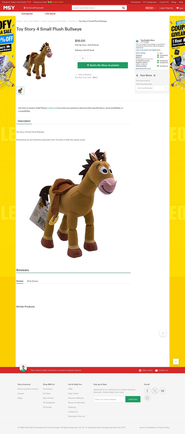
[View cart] (177, 8)
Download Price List (76, 416)
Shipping (72, 407)
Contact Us (73, 412)
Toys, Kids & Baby (31, 21)
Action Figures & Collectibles (54, 21)
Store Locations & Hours (28, 389)
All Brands (47, 407)
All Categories (49, 402)
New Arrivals (48, 398)
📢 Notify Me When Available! (103, 65)
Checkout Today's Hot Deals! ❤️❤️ (17, 2)
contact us (51, 108)
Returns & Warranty (76, 402)
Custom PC (164, 2)
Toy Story (73, 21)
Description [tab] (24, 120)
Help (181, 2)
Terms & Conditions (147, 427)
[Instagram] (147, 400)
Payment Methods (76, 398)
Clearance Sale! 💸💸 (42, 2)
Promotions (136, 2)
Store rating (140, 53)
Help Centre (73, 393)
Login (162, 8)
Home (18, 21)
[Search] (123, 8)
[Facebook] (148, 393)
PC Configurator (150, 2)
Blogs (174, 2)
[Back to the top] (176, 361)
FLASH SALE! (57, 2)
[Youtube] (163, 393)
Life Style (50, 13)
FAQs (70, 389)
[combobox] (99, 7)
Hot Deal (46, 393)
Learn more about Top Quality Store (148, 50)
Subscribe (133, 399)
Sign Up (169, 8)
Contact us (163, 370)
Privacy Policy (163, 427)
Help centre (147, 370)
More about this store (143, 68)
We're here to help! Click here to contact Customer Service (56, 370)
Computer (27, 13)
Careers (21, 393)
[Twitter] (155, 393)
